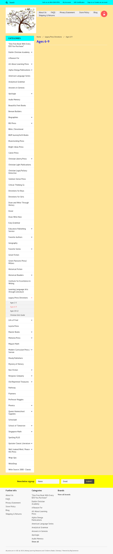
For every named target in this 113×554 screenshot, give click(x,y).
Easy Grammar (14, 223)
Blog (95, 12)
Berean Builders (15, 111)
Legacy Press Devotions (18, 297)
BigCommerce (74, 551)
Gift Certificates (79, 2)
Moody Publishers (16, 358)
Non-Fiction (13, 370)
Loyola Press (14, 326)
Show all (35, 541)
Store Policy (84, 12)
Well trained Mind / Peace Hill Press (19, 450)
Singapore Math (15, 431)
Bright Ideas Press (16, 147)
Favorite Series (15, 249)
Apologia (12, 93)
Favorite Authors (15, 237)
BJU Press (12, 123)
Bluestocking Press (16, 141)
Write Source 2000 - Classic (20, 469)
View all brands (64, 494)
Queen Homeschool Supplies (17, 412)
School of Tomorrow (17, 425)
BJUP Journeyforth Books (19, 135)
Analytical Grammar (17, 82)
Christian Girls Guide (17, 315)
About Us (42, 12)
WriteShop (13, 463)
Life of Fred (13, 320)
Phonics (12, 405)
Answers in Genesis (17, 87)
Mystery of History (16, 364)
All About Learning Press (19, 64)
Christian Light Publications (20, 164)
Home (39, 37)
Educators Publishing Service (17, 230)
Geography (13, 243)
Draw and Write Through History (19, 203)
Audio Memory (14, 99)
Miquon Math (14, 344)
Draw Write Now (15, 217)
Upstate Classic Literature (19, 443)
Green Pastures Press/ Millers (18, 262)
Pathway (12, 387)
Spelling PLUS (14, 437)
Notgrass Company (16, 376)
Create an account (100, 2)
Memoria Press (14, 338)
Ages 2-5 (13, 303)
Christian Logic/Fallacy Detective (18, 171)
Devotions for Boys (16, 191)
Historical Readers (16, 275)
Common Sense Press (17, 179)
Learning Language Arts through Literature (18, 290)
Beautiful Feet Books (17, 105)
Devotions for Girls (16, 196)
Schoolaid (13, 419)
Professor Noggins (16, 399)
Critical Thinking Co (16, 185)
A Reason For (14, 58)
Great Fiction (14, 255)
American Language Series (19, 76)
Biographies (13, 117)
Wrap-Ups (13, 457)
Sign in (89, 2)
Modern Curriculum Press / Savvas (19, 350)
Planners (12, 393)
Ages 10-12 (14, 311)
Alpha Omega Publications (19, 70)
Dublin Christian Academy (19, 52)
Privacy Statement (67, 12)
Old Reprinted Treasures (19, 382)
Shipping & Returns (47, 15)
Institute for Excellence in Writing (20, 282)
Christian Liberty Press (18, 159)
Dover (11, 211)
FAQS (53, 12)
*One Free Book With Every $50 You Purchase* (19, 45)
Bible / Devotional (16, 129)
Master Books (14, 332)
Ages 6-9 (13, 307)
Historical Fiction (15, 269)
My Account (67, 2)
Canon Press (14, 153)
